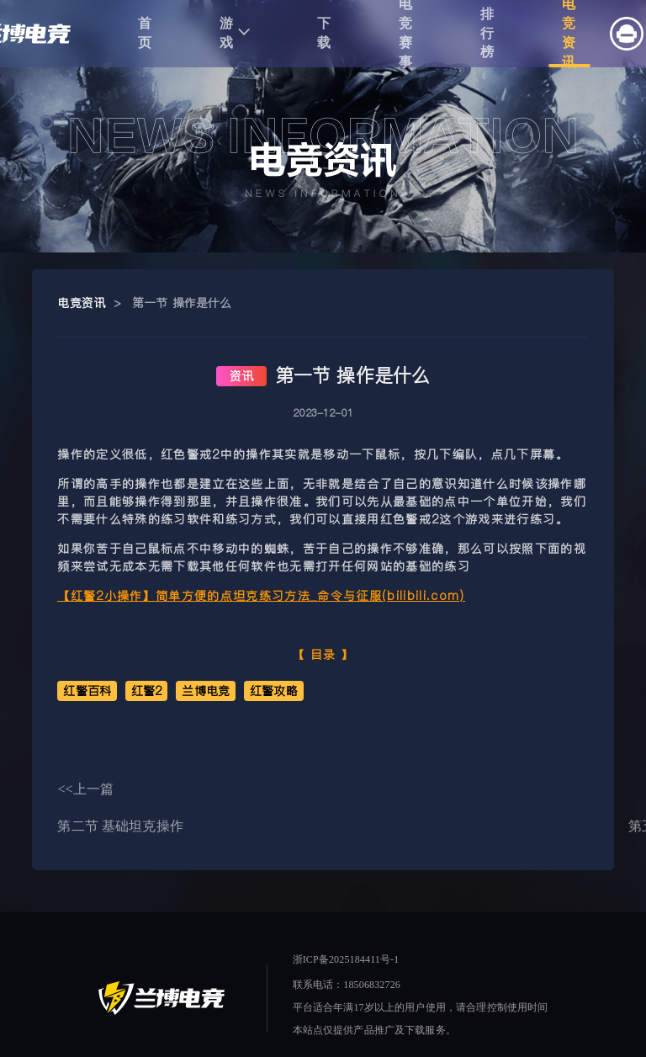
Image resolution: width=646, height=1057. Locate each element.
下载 (324, 33)
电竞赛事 (406, 33)
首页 (145, 33)
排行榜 (487, 33)
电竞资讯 (569, 33)
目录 (323, 654)
